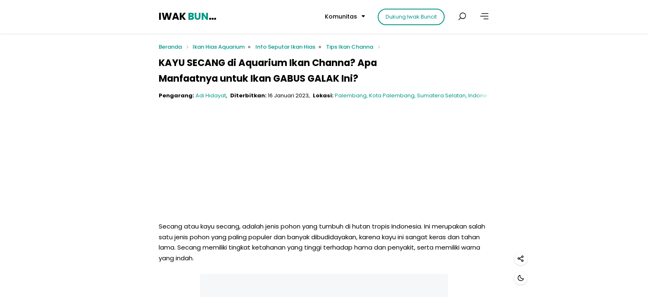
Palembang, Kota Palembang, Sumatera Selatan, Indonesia (415, 95)
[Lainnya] (484, 16)
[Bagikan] (520, 258)
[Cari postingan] (462, 16)
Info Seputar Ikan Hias (285, 47)
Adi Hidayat (210, 95)
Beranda (170, 47)
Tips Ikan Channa (349, 47)
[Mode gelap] (520, 278)
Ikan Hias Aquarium (219, 47)
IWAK (189, 16)
